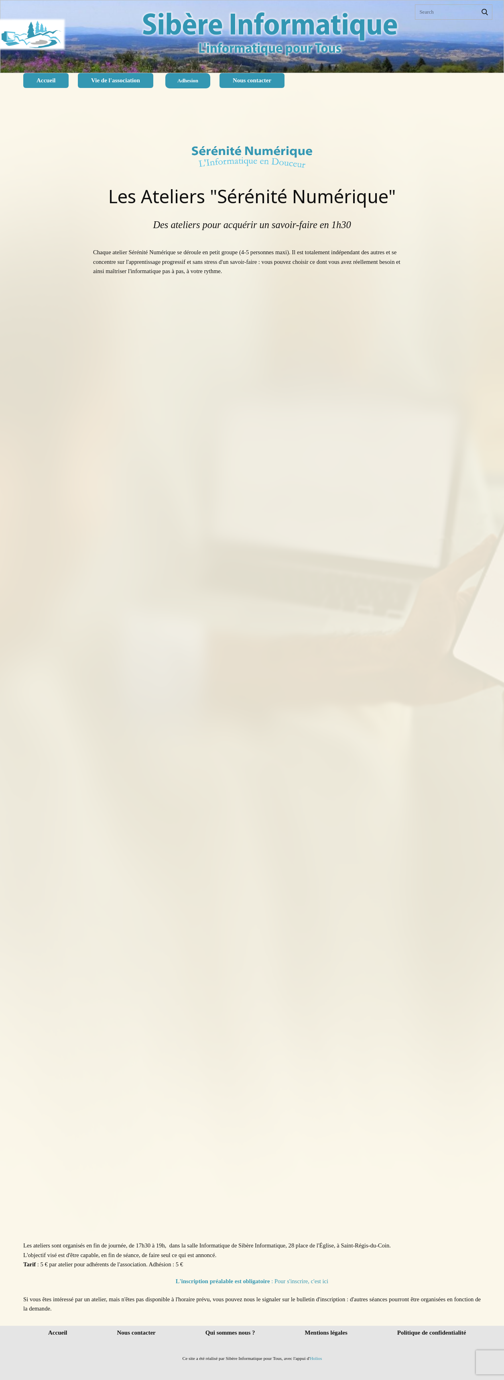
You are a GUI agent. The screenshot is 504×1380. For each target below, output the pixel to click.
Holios (316, 1358)
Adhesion (187, 81)
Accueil (46, 80)
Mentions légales (326, 1332)
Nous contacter (252, 80)
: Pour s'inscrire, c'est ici (252, 1281)
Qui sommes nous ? (230, 1332)
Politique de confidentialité (431, 1332)
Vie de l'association (115, 80)
